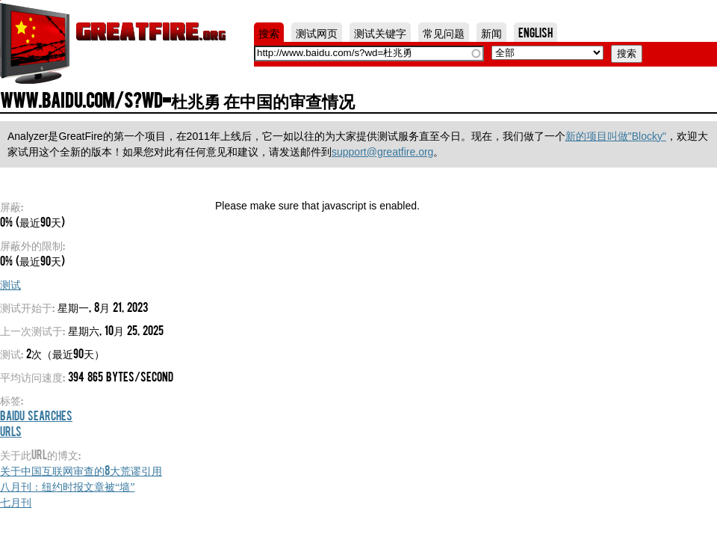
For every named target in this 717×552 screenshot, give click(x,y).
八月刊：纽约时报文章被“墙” (67, 485)
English (535, 32)
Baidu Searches (36, 415)
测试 (10, 283)
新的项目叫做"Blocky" (615, 136)
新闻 (491, 32)
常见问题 (444, 32)
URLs (11, 431)
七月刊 (15, 501)
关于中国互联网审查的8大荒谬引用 (81, 469)
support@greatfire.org (382, 152)
